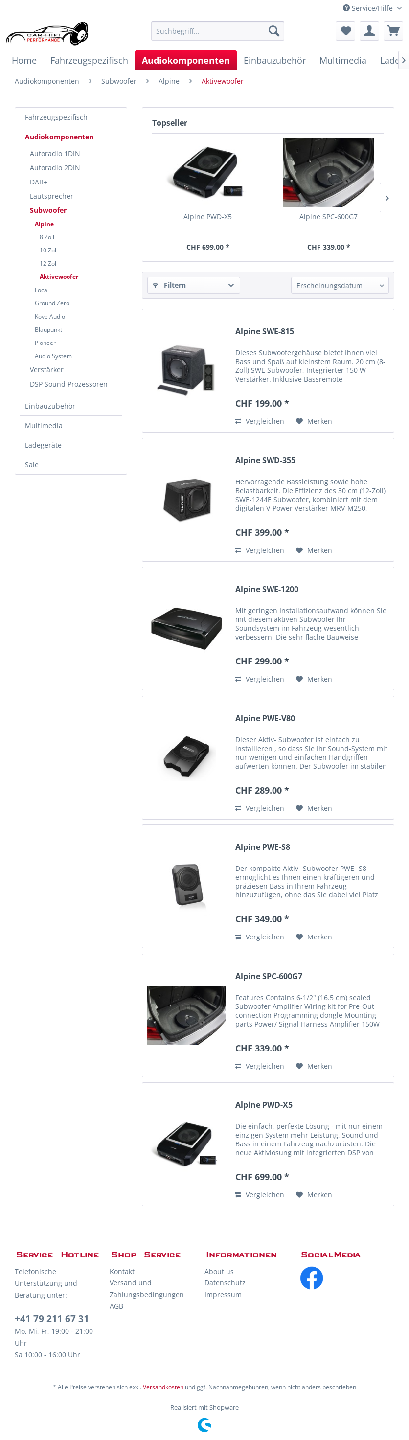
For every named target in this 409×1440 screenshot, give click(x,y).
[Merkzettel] (345, 31)
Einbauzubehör (50, 406)
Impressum (223, 1294)
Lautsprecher (51, 196)
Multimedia (44, 425)
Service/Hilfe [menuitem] (369, 8)
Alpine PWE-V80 (265, 718)
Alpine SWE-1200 (266, 589)
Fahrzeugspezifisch (56, 117)
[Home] (24, 60)
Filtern (169, 285)
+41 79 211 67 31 (52, 1318)
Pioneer (45, 343)
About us (219, 1271)
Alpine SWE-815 (264, 331)
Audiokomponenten (59, 136)
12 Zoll (49, 263)
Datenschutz (225, 1282)
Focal (42, 290)
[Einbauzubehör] (275, 60)
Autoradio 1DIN (55, 153)
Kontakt (122, 1271)
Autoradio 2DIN (55, 167)
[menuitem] (217, 31)
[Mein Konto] (369, 31)
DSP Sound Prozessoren (69, 384)
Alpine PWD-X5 (207, 216)
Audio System (53, 356)
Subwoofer (48, 210)
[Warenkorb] (393, 31)
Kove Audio (50, 316)
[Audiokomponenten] (186, 60)
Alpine (44, 224)
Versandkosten (163, 1387)
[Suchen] (274, 31)
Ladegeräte (43, 445)
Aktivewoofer (59, 277)
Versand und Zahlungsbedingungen (147, 1288)
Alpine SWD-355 (265, 461)
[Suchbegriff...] (217, 31)
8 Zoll (47, 237)
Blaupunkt (48, 329)
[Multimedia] (343, 60)
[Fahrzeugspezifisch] (89, 60)
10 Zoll (49, 250)
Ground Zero (52, 303)
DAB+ (38, 181)
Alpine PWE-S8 (262, 847)
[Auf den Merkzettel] (314, 421)
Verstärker (47, 369)
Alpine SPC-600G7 (328, 216)
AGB (116, 1306)
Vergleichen (259, 421)
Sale (32, 464)
